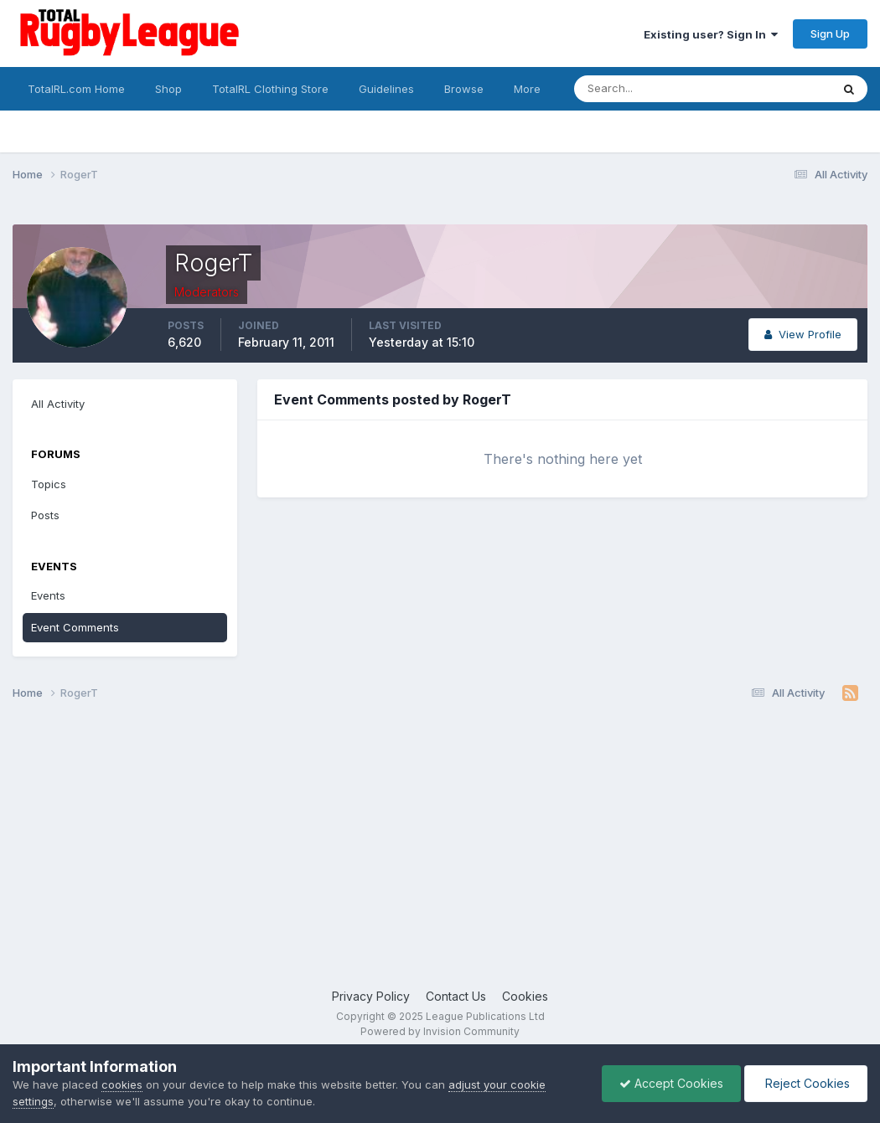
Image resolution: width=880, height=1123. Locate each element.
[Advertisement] (440, 853)
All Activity (58, 403)
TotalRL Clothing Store (270, 88)
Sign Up (830, 33)
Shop (168, 88)
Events (48, 595)
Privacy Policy (371, 996)
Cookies (525, 996)
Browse (464, 88)
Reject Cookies (806, 1083)
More (527, 88)
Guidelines (386, 88)
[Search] (656, 88)
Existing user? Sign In (711, 34)
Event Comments (75, 627)
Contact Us (456, 996)
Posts (45, 515)
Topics (48, 484)
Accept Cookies (671, 1083)
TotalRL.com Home (76, 88)
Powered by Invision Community (440, 1031)
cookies (121, 1084)
